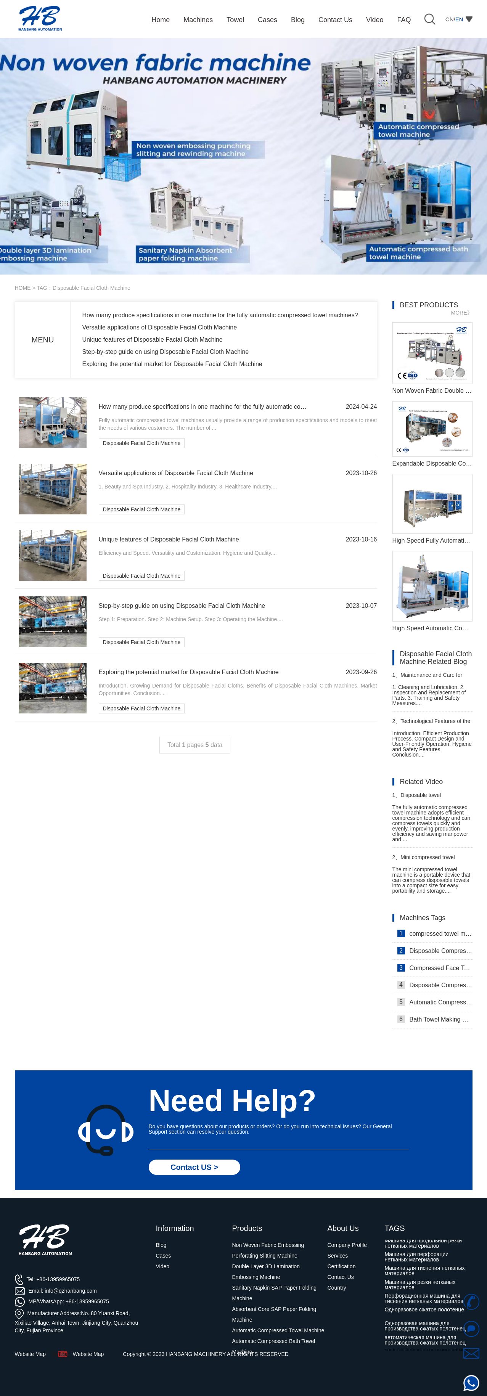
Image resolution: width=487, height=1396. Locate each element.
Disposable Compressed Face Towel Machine (435, 950)
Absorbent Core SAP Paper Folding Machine (274, 1314)
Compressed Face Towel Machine (435, 968)
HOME (23, 288)
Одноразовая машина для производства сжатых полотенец (425, 1327)
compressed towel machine (435, 933)
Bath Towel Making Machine (435, 1019)
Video (163, 1266)
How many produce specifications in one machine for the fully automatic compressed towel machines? (220, 315)
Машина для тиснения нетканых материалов (425, 1272)
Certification (342, 1266)
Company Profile (347, 1245)
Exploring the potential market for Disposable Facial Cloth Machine (172, 364)
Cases (163, 1256)
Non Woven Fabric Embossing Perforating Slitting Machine (268, 1250)
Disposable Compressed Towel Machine (435, 985)
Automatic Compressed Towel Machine (435, 1002)
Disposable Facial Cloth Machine (142, 443)
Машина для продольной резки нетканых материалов (423, 1245)
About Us (343, 1228)
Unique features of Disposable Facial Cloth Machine (152, 339)
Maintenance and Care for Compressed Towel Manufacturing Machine (427, 678)
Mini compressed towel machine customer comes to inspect (425, 860)
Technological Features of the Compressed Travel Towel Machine (431, 724)
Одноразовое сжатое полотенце (424, 1311)
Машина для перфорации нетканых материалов (417, 1258)
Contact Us (341, 1277)
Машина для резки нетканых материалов (420, 1286)
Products (247, 1228)
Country (337, 1288)
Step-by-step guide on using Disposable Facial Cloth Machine (165, 352)
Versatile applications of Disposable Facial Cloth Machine (159, 327)
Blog (161, 1245)
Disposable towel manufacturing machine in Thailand (422, 798)
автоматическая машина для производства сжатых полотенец (425, 1342)
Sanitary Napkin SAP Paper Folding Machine (274, 1293)
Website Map (88, 1354)
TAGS (395, 1228)
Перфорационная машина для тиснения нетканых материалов (424, 1300)
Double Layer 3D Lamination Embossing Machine (266, 1271)
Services (338, 1256)
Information (175, 1228)
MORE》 (462, 313)
